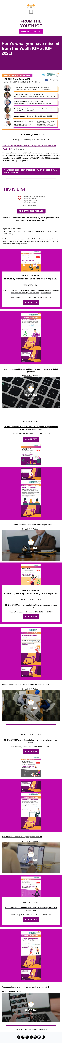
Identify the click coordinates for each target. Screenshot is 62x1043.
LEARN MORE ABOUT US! (31, 31)
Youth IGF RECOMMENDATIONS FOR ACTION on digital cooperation (30, 171)
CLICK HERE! (31, 303)
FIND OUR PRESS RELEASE (31, 211)
